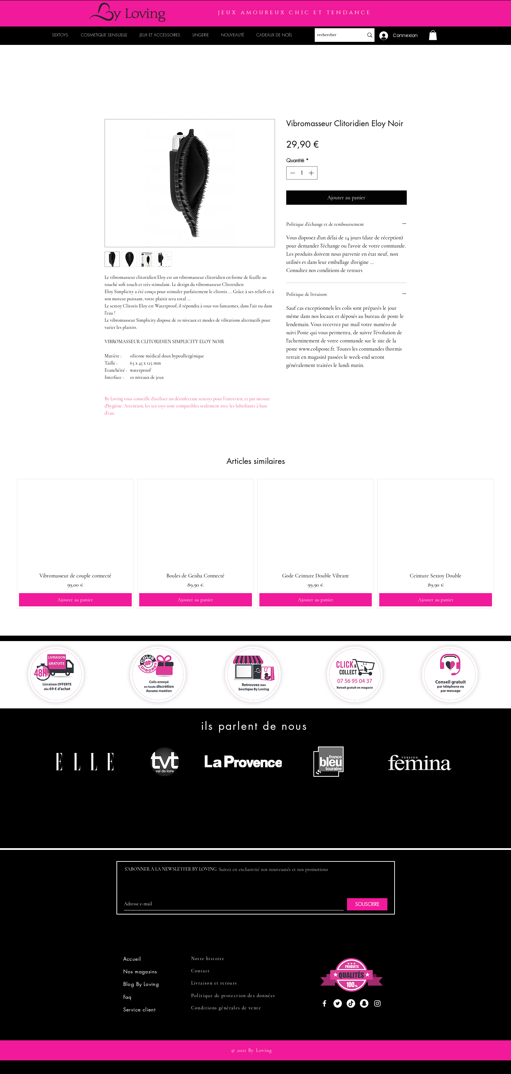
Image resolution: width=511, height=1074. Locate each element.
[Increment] (311, 173)
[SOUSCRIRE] (367, 904)
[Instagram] (377, 1003)
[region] (87, 787)
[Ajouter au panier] (75, 599)
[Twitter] (337, 1003)
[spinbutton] (301, 173)
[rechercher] (334, 35)
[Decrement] (291, 173)
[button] (433, 35)
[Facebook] (324, 1003)
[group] (255, 543)
